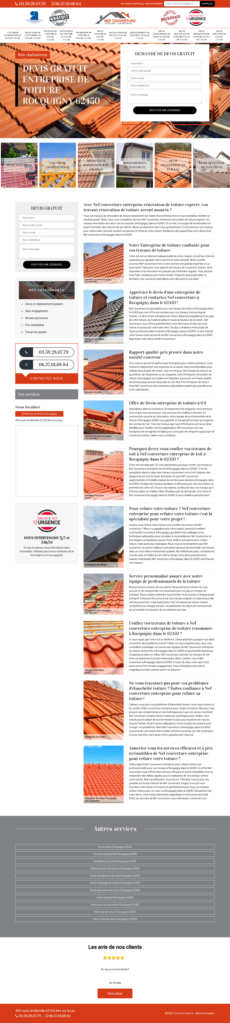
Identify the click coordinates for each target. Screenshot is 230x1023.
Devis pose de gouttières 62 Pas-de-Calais (33, 35)
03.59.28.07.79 (30, 3)
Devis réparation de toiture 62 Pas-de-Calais (201, 35)
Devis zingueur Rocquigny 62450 (115, 897)
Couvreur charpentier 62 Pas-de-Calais (12, 35)
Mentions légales (205, 1013)
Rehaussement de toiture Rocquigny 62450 (115, 868)
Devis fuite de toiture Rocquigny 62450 (115, 919)
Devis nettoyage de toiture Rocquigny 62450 (115, 882)
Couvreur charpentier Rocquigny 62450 (115, 854)
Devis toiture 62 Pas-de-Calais (100, 35)
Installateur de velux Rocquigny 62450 (115, 861)
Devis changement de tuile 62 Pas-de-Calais (161, 35)
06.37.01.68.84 (66, 3)
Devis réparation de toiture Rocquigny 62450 (115, 890)
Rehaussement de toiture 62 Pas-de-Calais (140, 35)
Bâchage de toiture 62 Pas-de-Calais (50, 35)
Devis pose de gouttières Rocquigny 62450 (115, 904)
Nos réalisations (32, 55)
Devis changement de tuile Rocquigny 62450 (115, 875)
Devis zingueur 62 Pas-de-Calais (219, 35)
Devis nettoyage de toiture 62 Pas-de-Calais (181, 35)
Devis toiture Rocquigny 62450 (115, 846)
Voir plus (115, 993)
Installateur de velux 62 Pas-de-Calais (118, 35)
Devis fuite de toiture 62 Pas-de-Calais (66, 35)
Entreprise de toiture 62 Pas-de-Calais (83, 35)
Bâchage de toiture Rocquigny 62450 (115, 911)
